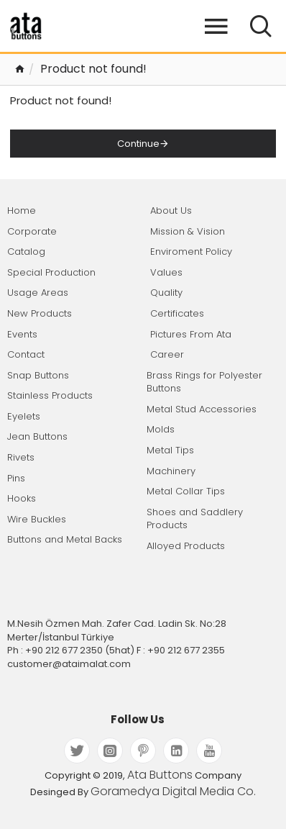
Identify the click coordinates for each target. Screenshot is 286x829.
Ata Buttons (160, 775)
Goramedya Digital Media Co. (173, 791)
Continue (138, 143)
